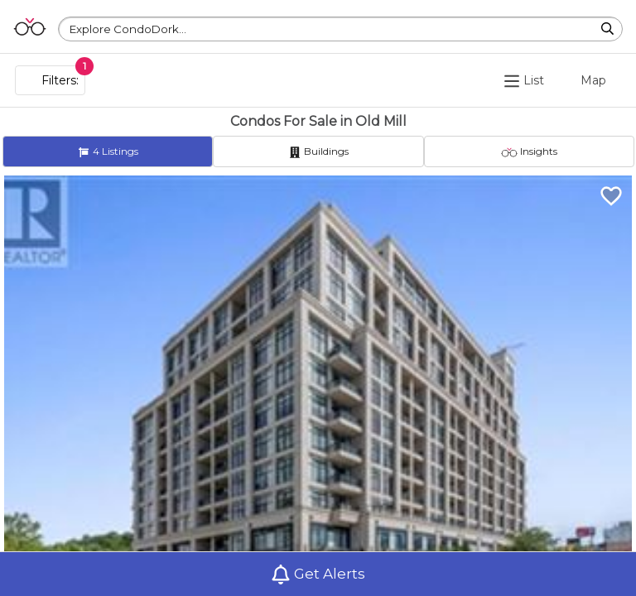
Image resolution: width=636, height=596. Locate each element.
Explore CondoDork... (128, 29)
